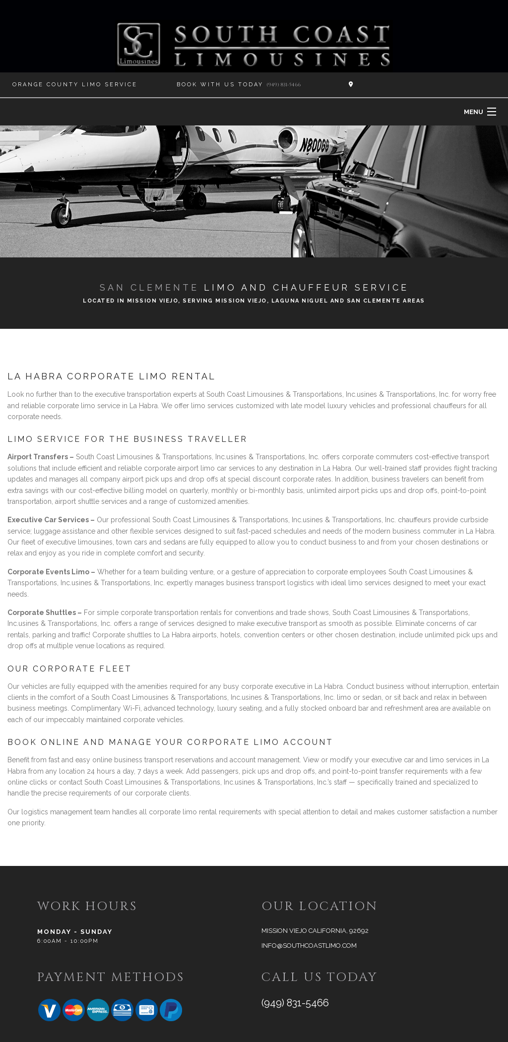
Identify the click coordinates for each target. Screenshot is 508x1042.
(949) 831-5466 (283, 84)
